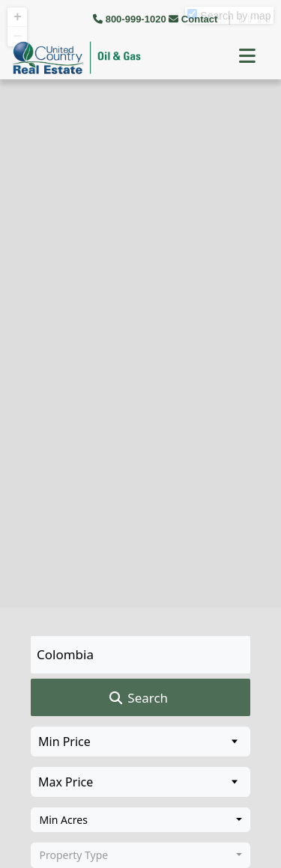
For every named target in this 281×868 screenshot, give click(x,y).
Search (137, 698)
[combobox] (140, 820)
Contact (194, 19)
